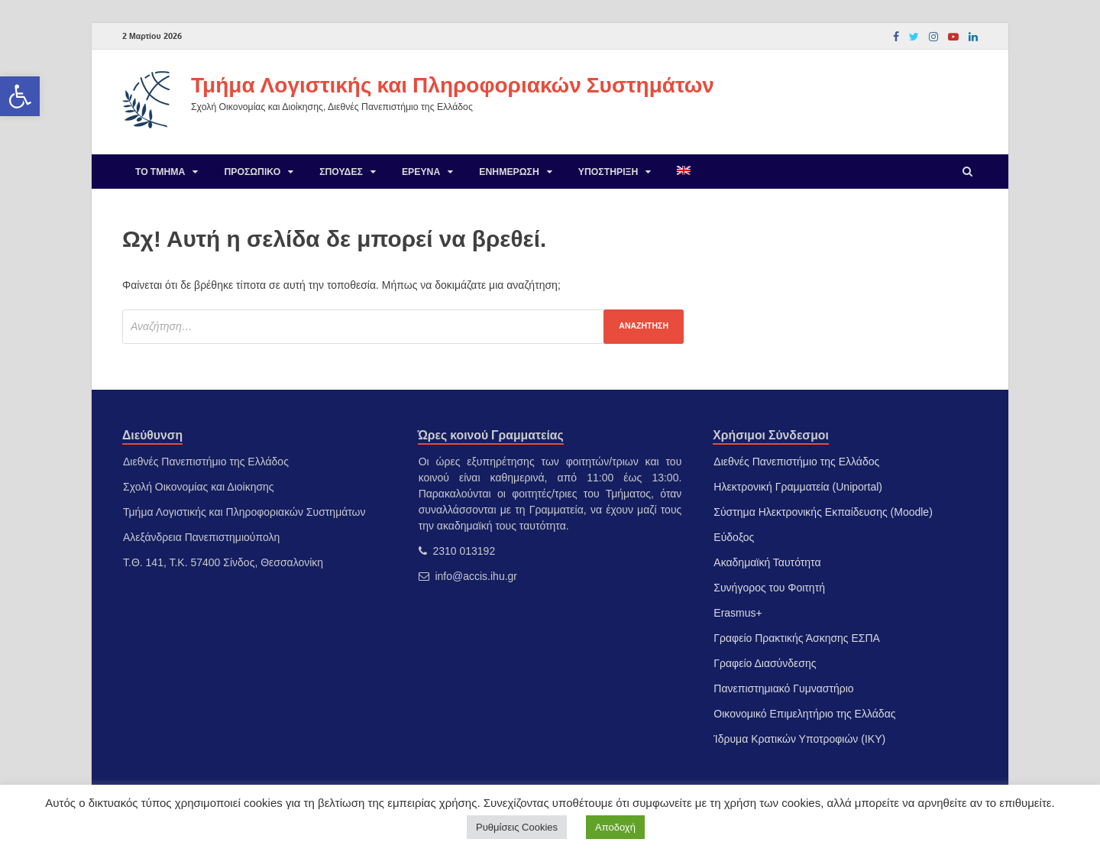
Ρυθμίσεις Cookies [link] (517, 827)
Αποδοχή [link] (615, 827)
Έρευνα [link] (421, 171)
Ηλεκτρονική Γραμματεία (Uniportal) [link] (797, 487)
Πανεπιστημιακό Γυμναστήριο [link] (783, 688)
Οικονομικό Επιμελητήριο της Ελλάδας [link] (804, 714)
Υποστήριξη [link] (608, 171)
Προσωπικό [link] (252, 171)
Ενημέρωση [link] (509, 171)
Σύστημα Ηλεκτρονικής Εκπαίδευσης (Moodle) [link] (822, 512)
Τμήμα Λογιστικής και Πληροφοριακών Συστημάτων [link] (452, 84)
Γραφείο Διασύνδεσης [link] (764, 663)
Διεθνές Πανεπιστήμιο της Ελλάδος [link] (796, 461)
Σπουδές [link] (341, 171)
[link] (20, 96)
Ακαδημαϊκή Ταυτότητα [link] (766, 562)
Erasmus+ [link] (737, 613)
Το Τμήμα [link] (160, 171)
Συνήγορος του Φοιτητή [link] (769, 587)
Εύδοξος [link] (733, 537)
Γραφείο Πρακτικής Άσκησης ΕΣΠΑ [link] (796, 638)
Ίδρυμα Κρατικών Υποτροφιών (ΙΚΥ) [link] (799, 739)
